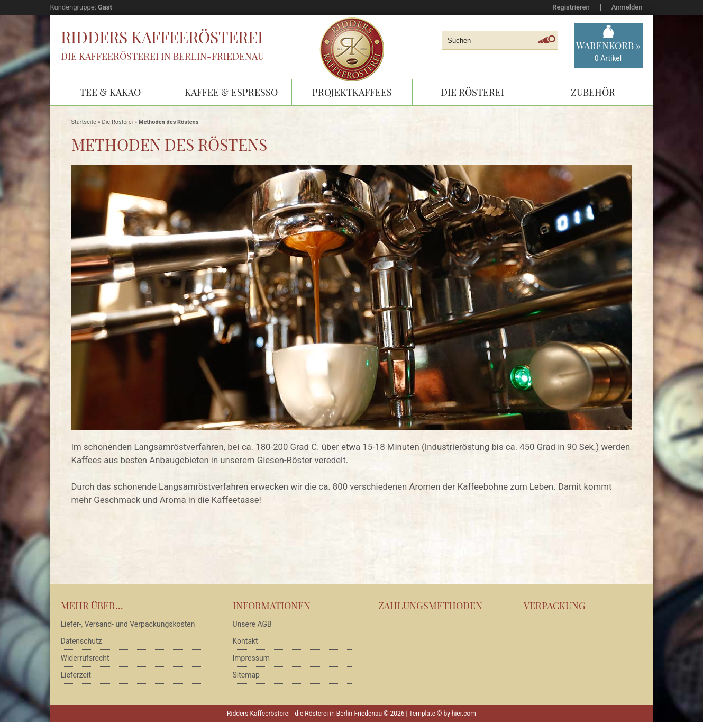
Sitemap (246, 675)
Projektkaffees (352, 92)
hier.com (464, 713)
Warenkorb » (608, 51)
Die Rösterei (472, 92)
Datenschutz (81, 641)
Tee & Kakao (110, 92)
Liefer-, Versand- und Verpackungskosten (128, 624)
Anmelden (627, 7)
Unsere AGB (252, 624)
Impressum (251, 658)
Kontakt (245, 641)
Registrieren (570, 7)
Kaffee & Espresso (231, 92)
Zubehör (593, 92)
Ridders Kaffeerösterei (162, 37)
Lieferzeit (76, 675)
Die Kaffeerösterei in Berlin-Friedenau (162, 56)
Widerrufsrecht (85, 658)
